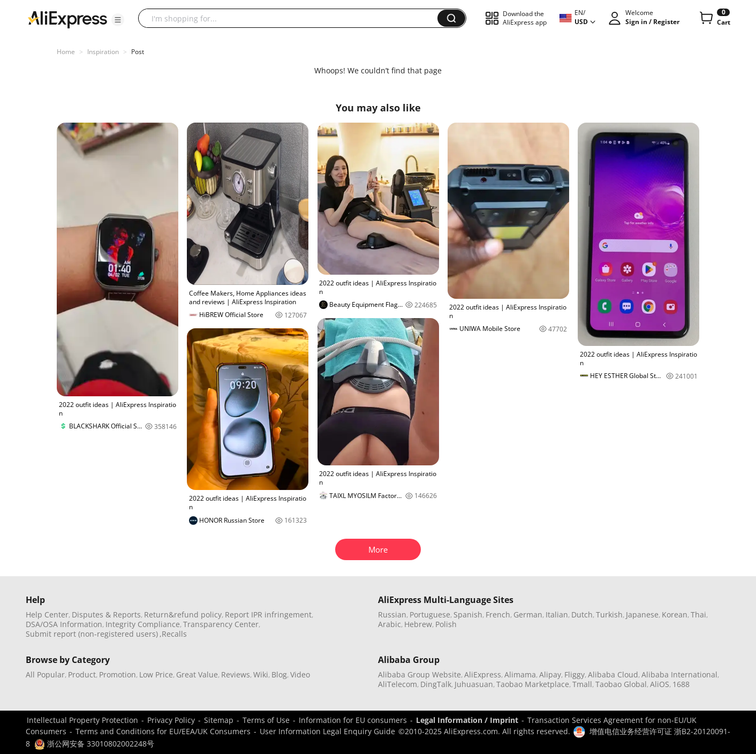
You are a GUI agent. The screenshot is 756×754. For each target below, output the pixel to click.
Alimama (520, 674)
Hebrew (418, 624)
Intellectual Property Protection (82, 720)
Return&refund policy (183, 614)
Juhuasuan (474, 684)
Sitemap (218, 720)
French (498, 614)
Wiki (260, 674)
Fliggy (574, 674)
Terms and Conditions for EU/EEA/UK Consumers (163, 731)
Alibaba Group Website (419, 674)
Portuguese (430, 614)
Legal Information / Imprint (467, 720)
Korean (674, 614)
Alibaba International (679, 674)
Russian (392, 614)
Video (300, 674)
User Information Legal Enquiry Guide (327, 731)
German (527, 614)
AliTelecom (397, 684)
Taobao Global (621, 684)
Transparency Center (221, 624)
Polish (446, 624)
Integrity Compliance (142, 624)
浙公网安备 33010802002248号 (94, 743)
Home (66, 51)
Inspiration (103, 51)
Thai (698, 614)
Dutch (582, 614)
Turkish (609, 614)
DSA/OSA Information (64, 624)
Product (82, 674)
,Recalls (173, 634)
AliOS (659, 684)
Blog (279, 674)
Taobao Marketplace (532, 684)
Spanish (467, 614)
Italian (557, 614)
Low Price (156, 674)
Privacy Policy (171, 720)
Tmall (582, 684)
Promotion (117, 674)
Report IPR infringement (268, 614)
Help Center (47, 614)
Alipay (550, 674)
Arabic (389, 624)
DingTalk (435, 684)
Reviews (235, 674)
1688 (681, 684)
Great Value (197, 674)
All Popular (45, 674)
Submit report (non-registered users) (92, 634)
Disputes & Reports (106, 614)
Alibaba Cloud (613, 674)
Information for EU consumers (353, 720)
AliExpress (482, 674)
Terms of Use (266, 720)
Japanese (642, 614)
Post (137, 51)
